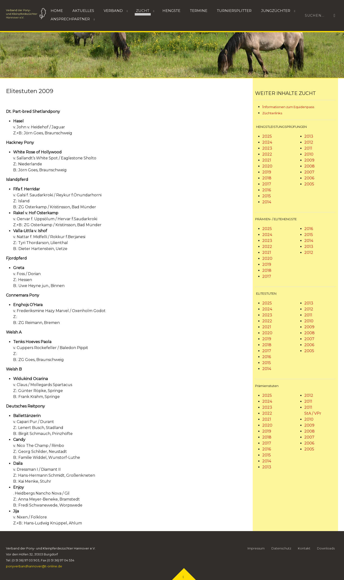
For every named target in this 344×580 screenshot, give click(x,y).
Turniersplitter (234, 10)
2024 (267, 142)
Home (57, 10)
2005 (309, 184)
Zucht (142, 10)
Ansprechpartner (70, 19)
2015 (266, 196)
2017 (266, 184)
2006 (309, 178)
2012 (308, 142)
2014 (266, 202)
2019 (266, 172)
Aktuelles (83, 10)
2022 (267, 154)
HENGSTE (171, 10)
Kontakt (304, 548)
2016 (266, 190)
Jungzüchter (275, 10)
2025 (267, 136)
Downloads (326, 548)
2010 (308, 154)
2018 (266, 178)
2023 (267, 148)
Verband (113, 10)
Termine (198, 10)
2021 (266, 160)
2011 (308, 148)
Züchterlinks (272, 113)
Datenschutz (281, 548)
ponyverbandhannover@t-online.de (34, 566)
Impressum (256, 548)
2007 (309, 172)
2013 (308, 136)
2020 (267, 166)
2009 (309, 160)
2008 (309, 166)
